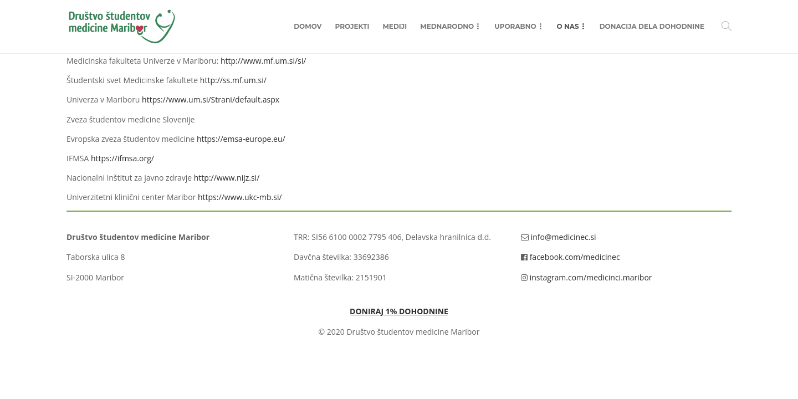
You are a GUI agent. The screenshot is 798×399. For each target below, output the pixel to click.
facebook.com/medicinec (575, 257)
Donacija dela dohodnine (652, 26)
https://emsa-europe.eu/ (241, 139)
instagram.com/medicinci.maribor (591, 277)
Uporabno (515, 26)
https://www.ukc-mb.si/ (240, 197)
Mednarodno (447, 26)
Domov (307, 26)
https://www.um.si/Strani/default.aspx (210, 99)
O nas (568, 26)
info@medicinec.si (563, 237)
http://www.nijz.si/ (227, 177)
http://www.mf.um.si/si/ (263, 60)
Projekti (352, 26)
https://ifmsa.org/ (122, 158)
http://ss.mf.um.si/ (233, 80)
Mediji (394, 26)
